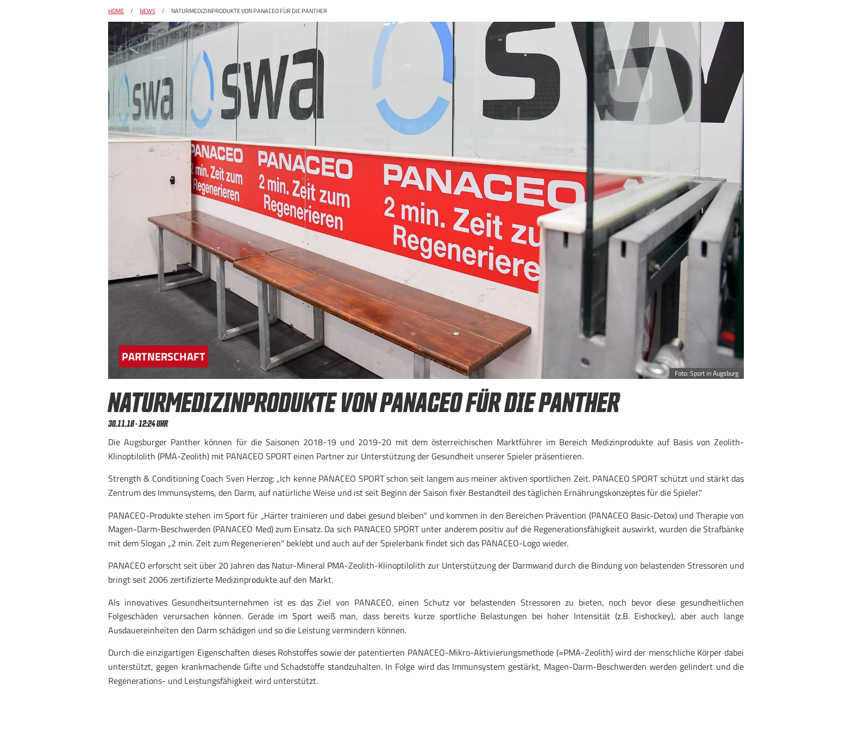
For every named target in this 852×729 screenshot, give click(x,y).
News (147, 11)
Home (116, 11)
